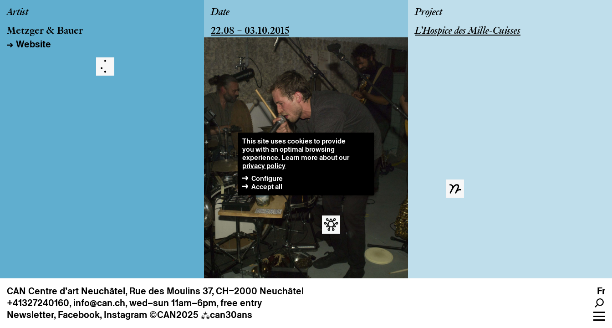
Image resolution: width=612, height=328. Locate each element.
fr (601, 291)
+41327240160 (38, 303)
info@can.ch (99, 303)
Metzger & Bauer (45, 31)
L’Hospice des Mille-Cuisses (467, 31)
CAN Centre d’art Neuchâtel (66, 291)
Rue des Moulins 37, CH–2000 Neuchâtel (216, 291)
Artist (17, 12)
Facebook (79, 314)
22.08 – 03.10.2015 (250, 31)
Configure (267, 178)
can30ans (226, 314)
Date (220, 12)
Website (33, 44)
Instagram (125, 314)
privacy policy (264, 165)
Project (428, 12)
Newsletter (30, 314)
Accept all (266, 186)
